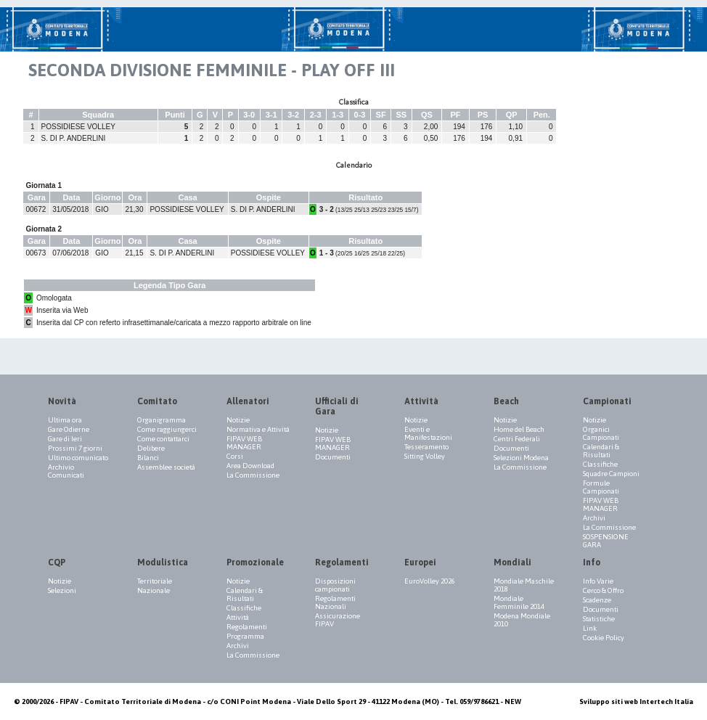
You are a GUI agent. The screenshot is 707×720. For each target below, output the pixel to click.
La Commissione (252, 475)
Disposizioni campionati (335, 585)
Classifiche (600, 464)
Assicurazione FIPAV (337, 620)
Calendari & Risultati (601, 451)
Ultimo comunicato (78, 458)
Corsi (234, 456)
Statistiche (599, 619)
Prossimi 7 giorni (75, 448)
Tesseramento (426, 447)
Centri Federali (517, 439)
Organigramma (161, 420)
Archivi (594, 518)
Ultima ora (65, 420)
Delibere (151, 448)
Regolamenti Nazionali (335, 602)
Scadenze (597, 600)
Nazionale (153, 590)
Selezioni (62, 590)
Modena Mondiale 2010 (522, 620)
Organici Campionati (601, 433)
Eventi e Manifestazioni (428, 433)
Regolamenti (246, 627)
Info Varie (598, 581)
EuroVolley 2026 (429, 581)
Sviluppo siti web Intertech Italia (636, 701)
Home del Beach (519, 429)
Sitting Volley (424, 456)
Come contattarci (163, 439)
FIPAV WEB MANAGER (244, 443)
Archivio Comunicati (66, 471)
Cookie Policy (603, 638)
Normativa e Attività (258, 429)
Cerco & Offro (603, 590)
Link (590, 628)
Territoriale (154, 581)
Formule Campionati (601, 487)
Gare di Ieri (65, 439)
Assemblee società (166, 467)
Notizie (238, 420)
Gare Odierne (68, 429)
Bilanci (148, 458)
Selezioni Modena (521, 458)
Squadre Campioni (611, 474)
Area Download (250, 466)
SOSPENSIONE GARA (606, 541)
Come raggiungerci (167, 429)
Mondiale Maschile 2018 (524, 585)
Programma (245, 636)
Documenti (333, 457)
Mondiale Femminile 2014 (519, 602)
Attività (237, 617)
